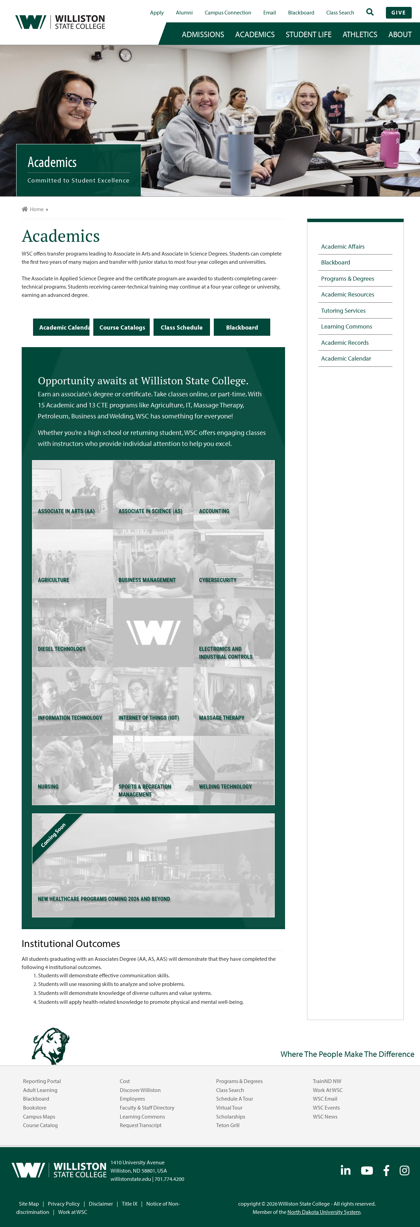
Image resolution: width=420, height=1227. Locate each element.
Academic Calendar (346, 358)
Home (33, 209)
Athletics (360, 34)
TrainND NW (327, 1081)
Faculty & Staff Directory (147, 1107)
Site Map (29, 1203)
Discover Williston (140, 1089)
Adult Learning (40, 1089)
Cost (125, 1081)
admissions (203, 34)
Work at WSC (328, 1089)
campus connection (228, 12)
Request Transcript (140, 1125)
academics (255, 34)
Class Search (340, 12)
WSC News (325, 1116)
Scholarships (230, 1116)
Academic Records (345, 342)
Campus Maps (39, 1116)
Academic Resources (347, 294)
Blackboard (301, 12)
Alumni (184, 12)
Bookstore (34, 1107)
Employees (132, 1098)
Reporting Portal (42, 1081)
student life (309, 34)
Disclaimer (101, 1203)
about (400, 34)
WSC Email (325, 1098)
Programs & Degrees (347, 278)
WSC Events (326, 1107)
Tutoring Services (343, 310)
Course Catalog (40, 1125)
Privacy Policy (64, 1203)
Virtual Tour (229, 1107)
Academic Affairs (343, 246)
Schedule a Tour (234, 1098)
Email (269, 12)
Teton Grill (228, 1125)
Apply (157, 12)
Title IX (129, 1203)
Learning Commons (346, 326)
